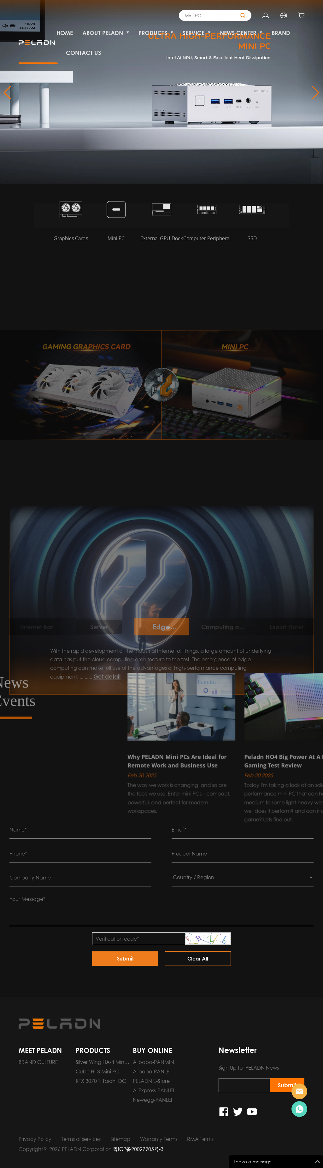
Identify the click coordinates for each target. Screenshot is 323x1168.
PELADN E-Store (151, 1081)
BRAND (281, 32)
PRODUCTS (152, 32)
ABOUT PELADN (102, 32)
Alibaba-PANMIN (153, 1062)
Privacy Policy (35, 1139)
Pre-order (299, 1091)
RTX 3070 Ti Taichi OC (101, 1081)
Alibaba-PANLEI (152, 1071)
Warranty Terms (158, 1139)
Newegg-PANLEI (152, 1100)
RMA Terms (200, 1139)
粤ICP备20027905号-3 (138, 1149)
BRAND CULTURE (38, 1062)
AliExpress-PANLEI (153, 1090)
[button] (315, 93)
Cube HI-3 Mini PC (97, 1071)
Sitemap (120, 1139)
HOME (64, 32)
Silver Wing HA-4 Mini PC (100, 1063)
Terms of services (81, 1139)
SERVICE (193, 32)
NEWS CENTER (238, 32)
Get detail (106, 752)
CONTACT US (83, 52)
